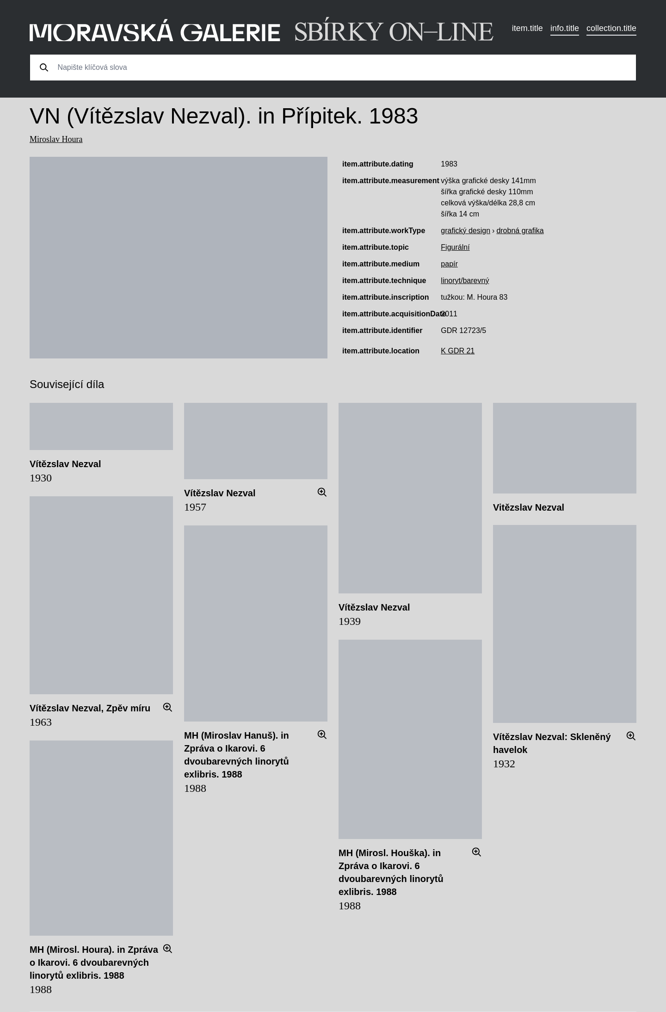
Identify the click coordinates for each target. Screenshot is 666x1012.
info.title (564, 28)
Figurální (455, 247)
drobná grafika (519, 230)
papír (449, 264)
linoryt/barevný (465, 280)
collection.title (611, 28)
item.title (527, 28)
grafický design (465, 230)
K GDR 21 (458, 351)
